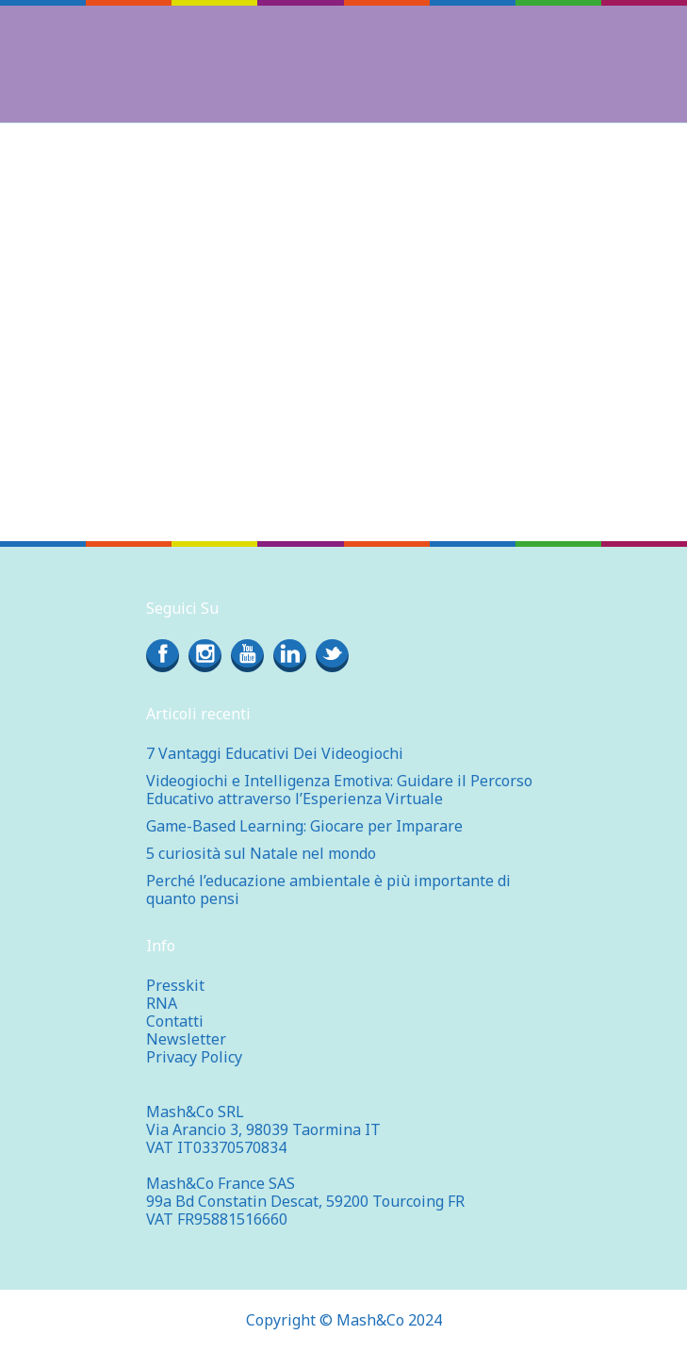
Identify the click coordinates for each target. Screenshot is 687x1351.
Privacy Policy (194, 1056)
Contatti (175, 1021)
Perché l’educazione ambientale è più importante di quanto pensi (328, 889)
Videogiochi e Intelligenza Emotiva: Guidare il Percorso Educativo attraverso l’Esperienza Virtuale (339, 789)
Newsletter (186, 1039)
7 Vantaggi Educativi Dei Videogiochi (274, 753)
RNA (161, 1003)
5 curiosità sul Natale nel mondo (261, 853)
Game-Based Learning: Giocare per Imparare (304, 826)
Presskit (175, 985)
